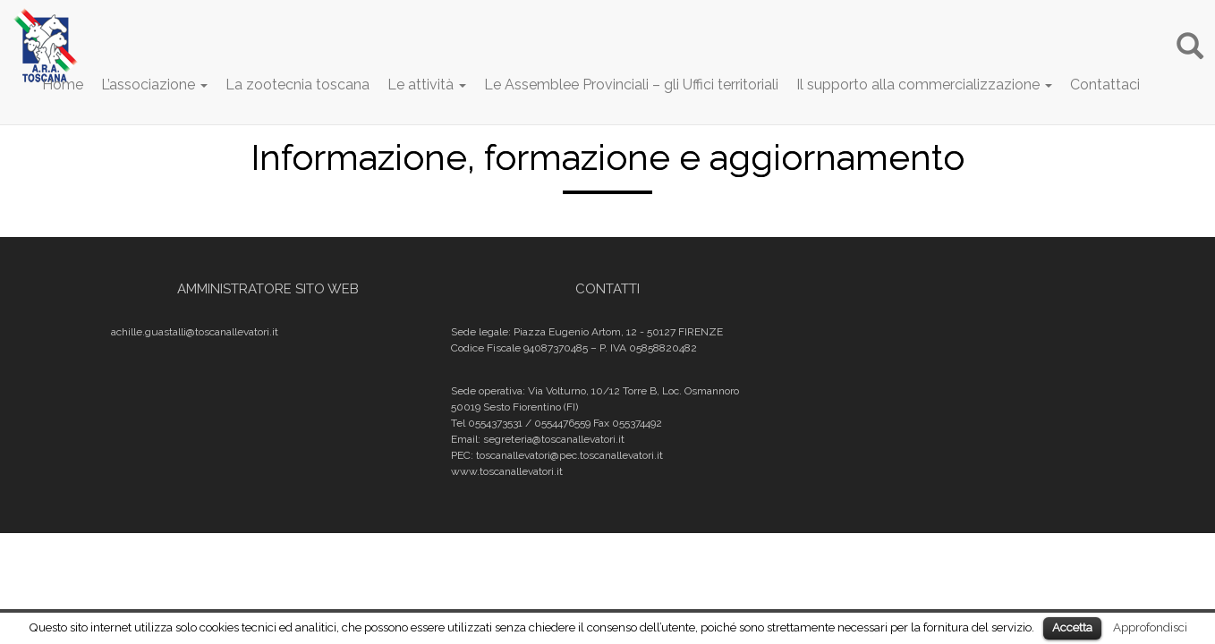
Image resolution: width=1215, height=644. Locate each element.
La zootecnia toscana (297, 84)
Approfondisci (1150, 627)
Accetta (1072, 627)
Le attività (426, 84)
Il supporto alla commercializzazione (924, 84)
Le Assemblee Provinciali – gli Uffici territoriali (631, 84)
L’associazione (154, 84)
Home (62, 84)
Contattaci (1105, 84)
